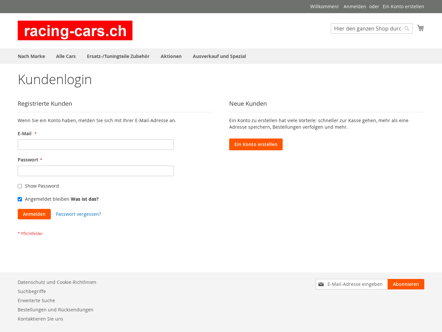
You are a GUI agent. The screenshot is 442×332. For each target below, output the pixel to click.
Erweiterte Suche (36, 300)
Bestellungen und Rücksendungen (55, 309)
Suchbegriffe (32, 291)
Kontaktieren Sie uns (40, 319)
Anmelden (355, 6)
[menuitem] (31, 56)
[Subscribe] (406, 284)
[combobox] (372, 28)
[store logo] (75, 30)
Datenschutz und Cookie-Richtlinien (57, 282)
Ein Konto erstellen (403, 6)
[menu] (221, 56)
